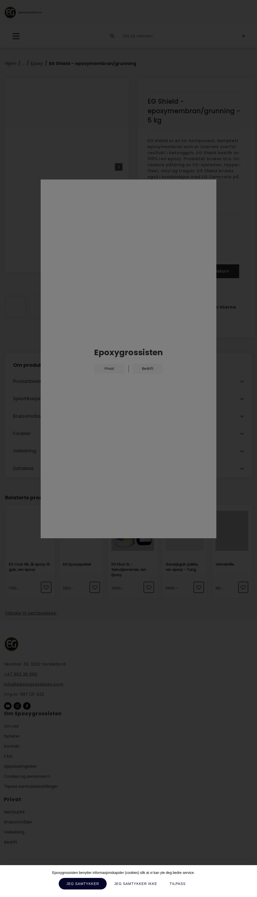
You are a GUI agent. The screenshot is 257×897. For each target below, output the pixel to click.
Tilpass (178, 884)
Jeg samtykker (82, 884)
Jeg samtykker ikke (135, 884)
